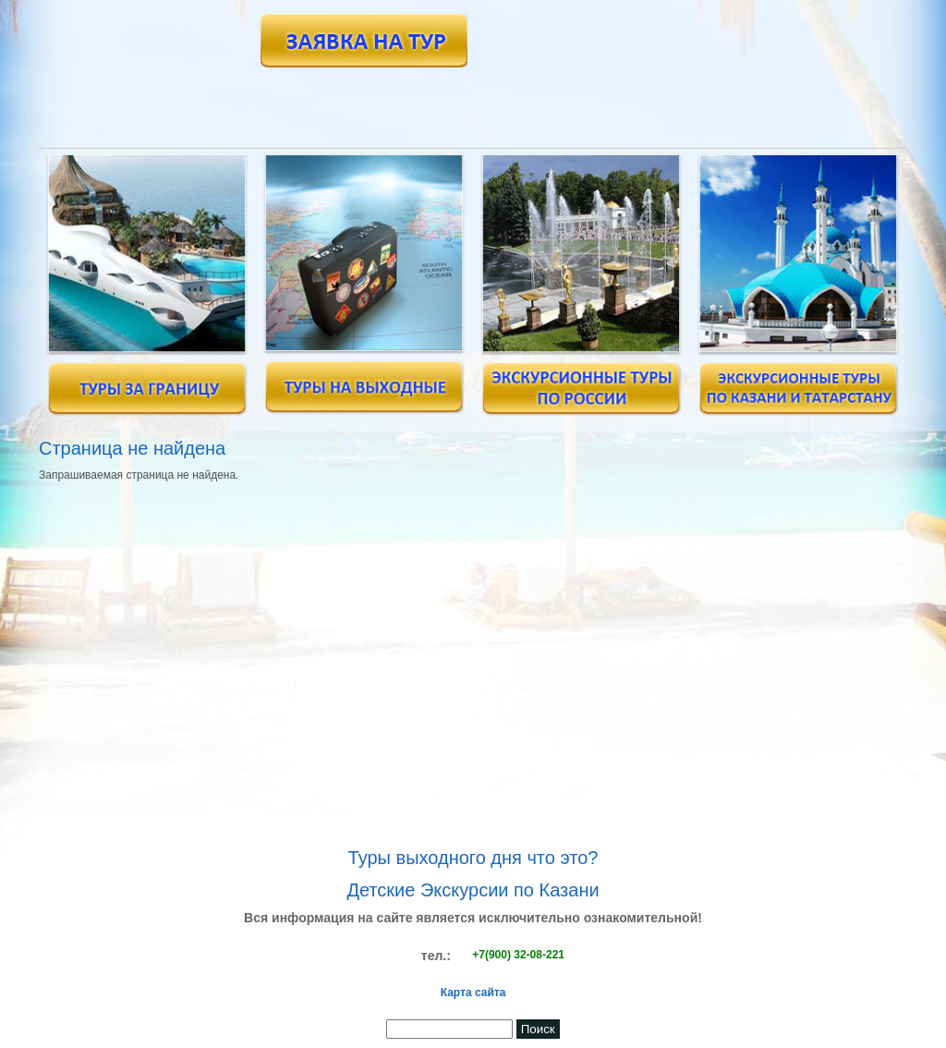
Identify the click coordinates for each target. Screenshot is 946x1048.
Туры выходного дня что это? (473, 857)
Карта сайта (473, 992)
